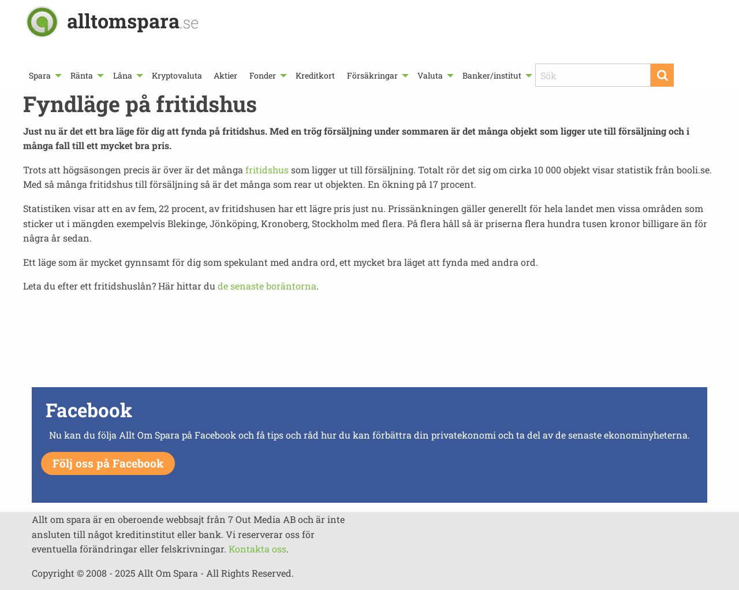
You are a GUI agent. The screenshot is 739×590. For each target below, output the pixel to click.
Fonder (262, 75)
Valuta (430, 75)
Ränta (81, 75)
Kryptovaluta (177, 75)
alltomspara (133, 21)
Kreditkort (315, 75)
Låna (122, 75)
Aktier (225, 75)
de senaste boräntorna (267, 286)
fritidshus (267, 170)
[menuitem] (44, 75)
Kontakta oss (257, 549)
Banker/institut (491, 75)
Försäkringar (372, 75)
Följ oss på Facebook (108, 463)
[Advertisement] (369, 343)
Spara (40, 75)
